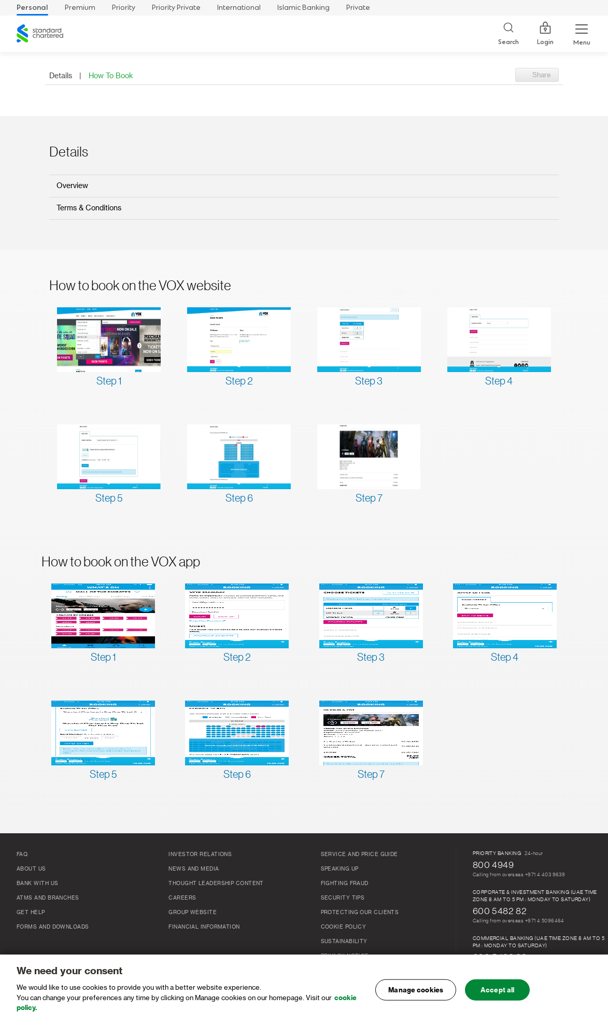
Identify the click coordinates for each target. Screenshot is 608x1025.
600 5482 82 (500, 911)
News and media (193, 869)
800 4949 (493, 865)
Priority (123, 7)
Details (60, 76)
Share (541, 75)
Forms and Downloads (53, 927)
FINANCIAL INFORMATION (203, 927)
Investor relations (200, 854)
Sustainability (344, 941)
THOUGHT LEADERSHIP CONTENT (216, 883)
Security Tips (343, 898)
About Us (31, 869)
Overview (72, 186)
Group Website (192, 912)
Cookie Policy (343, 927)
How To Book (111, 76)
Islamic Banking (303, 7)
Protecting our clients (360, 912)
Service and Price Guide (359, 854)
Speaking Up (340, 869)
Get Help (31, 912)
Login (545, 33)
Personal (32, 7)
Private (358, 7)
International (239, 7)
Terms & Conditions (88, 208)
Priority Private (176, 7)
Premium (80, 7)
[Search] (508, 34)
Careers (182, 898)
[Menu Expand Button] (581, 34)
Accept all (497, 989)
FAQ (22, 854)
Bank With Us (37, 883)
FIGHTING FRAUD (345, 883)
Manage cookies (415, 989)
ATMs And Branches (48, 898)
